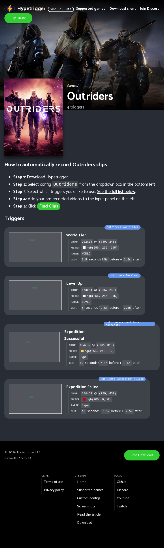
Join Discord (150, 9)
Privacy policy (54, 490)
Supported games (90, 9)
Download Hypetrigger (47, 177)
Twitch (122, 506)
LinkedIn (11, 458)
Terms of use (53, 482)
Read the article (89, 515)
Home (81, 482)
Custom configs (88, 498)
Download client (123, 9)
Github (25, 458)
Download (84, 523)
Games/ (72, 86)
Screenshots (86, 506)
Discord (122, 490)
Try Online (18, 18)
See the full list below (116, 191)
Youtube (123, 498)
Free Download (142, 455)
